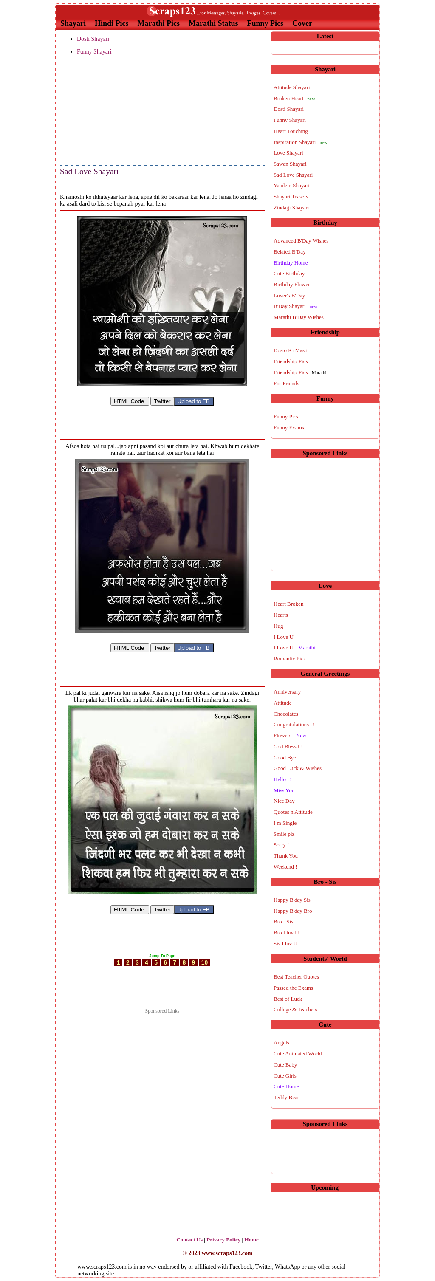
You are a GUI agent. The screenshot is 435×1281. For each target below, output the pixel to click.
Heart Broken (288, 604)
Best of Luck (288, 999)
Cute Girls (285, 1075)
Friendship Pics (291, 361)
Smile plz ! (286, 834)
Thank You (286, 855)
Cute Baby (285, 1064)
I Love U (284, 637)
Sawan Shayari (290, 164)
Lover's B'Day (289, 295)
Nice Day (284, 801)
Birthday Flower (292, 284)
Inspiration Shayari (301, 142)
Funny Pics (265, 23)
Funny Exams (289, 427)
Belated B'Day (290, 251)
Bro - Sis (283, 921)
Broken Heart (294, 98)
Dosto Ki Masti (291, 350)
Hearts (281, 615)
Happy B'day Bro (293, 911)
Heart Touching (291, 131)
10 (204, 970)
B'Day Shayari (295, 306)
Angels (281, 1042)
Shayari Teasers (291, 196)
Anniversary (287, 691)
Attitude (283, 703)
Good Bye (285, 757)
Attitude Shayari (292, 87)
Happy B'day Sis (292, 900)
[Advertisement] (102, 110)
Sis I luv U (285, 943)
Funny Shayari (94, 51)
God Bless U (288, 746)
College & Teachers (295, 1009)
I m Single (285, 823)
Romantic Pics (289, 658)
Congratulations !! (294, 724)
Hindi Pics (112, 23)
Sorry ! (281, 844)
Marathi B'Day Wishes (299, 317)
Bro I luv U (286, 932)
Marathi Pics (159, 23)
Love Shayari (288, 153)
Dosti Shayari (93, 39)
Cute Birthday (289, 273)
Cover (302, 23)
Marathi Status (213, 23)
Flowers (290, 735)
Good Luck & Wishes (298, 768)
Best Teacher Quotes (296, 976)
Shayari (73, 23)
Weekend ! (285, 866)
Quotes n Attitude (293, 812)
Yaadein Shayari (292, 185)
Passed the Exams (293, 988)
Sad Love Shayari (89, 171)
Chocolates (286, 714)
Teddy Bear (286, 1097)
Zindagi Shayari (291, 207)
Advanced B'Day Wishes (301, 240)
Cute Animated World (298, 1053)
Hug (278, 626)
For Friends (286, 383)
